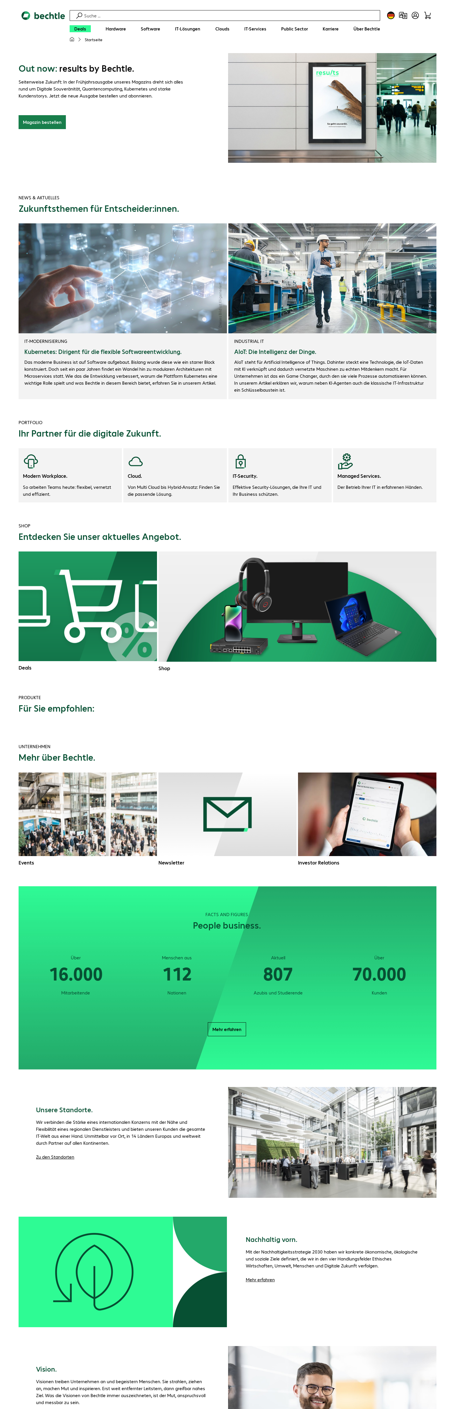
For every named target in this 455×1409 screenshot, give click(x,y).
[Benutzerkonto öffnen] (415, 15)
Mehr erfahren (226, 1030)
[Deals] (80, 28)
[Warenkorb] (427, 15)
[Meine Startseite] (72, 39)
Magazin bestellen (42, 123)
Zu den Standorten (55, 1158)
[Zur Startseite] (43, 29)
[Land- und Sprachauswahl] (391, 15)
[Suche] (231, 15)
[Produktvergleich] (403, 15)
